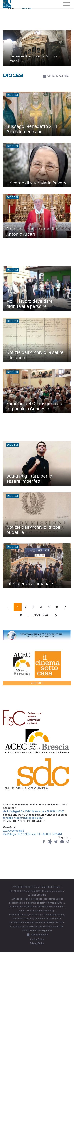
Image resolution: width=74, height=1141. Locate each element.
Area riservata (37, 935)
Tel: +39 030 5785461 (49, 834)
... (28, 615)
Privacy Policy (37, 943)
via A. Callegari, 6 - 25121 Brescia (22, 811)
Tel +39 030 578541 (52, 811)
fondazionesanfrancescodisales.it (23, 817)
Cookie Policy (37, 939)
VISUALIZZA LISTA (55, 76)
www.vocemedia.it (13, 830)
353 (37, 615)
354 (45, 615)
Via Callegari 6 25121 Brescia (19, 834)
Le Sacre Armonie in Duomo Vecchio (33, 58)
